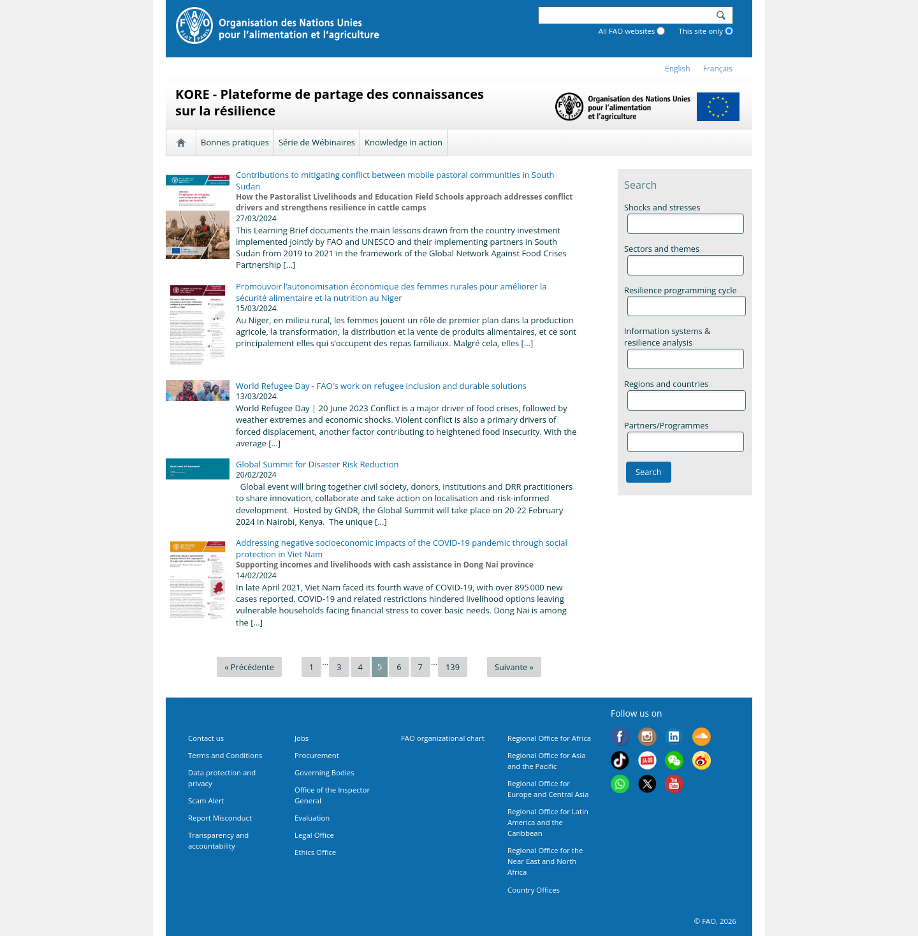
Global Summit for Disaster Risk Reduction (317, 464)
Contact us (206, 738)
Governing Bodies (324, 772)
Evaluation (312, 818)
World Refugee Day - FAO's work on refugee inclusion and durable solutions (381, 385)
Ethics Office (315, 852)
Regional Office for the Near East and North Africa (545, 861)
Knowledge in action (403, 142)
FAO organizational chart (442, 738)
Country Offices (533, 890)
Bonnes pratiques (235, 142)
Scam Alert (206, 800)
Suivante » (514, 667)
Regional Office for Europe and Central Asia (548, 789)
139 (453, 667)
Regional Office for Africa (549, 738)
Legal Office (314, 835)
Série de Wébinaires (317, 142)
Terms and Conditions (225, 755)
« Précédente (249, 667)
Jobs (302, 738)
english (677, 68)
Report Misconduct (220, 818)
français (717, 68)
